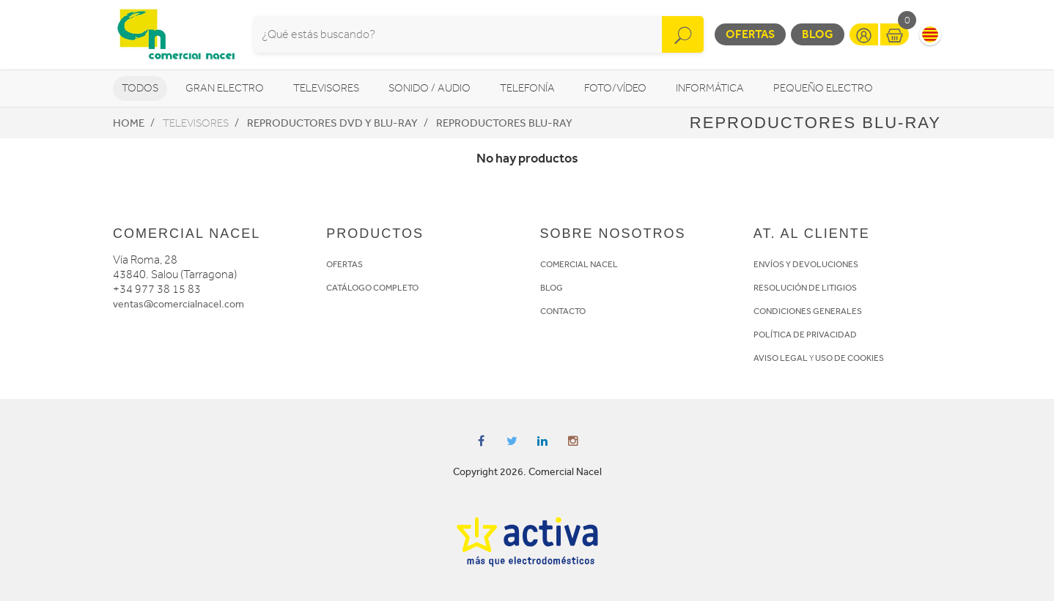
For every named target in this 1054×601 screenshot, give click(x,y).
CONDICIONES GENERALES (807, 311)
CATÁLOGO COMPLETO (372, 288)
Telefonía (527, 88)
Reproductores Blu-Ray (504, 123)
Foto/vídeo (615, 88)
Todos (140, 88)
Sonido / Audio (429, 88)
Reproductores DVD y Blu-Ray (332, 123)
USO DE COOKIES (849, 358)
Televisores (326, 88)
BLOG (551, 288)
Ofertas (750, 34)
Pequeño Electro (823, 88)
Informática (710, 88)
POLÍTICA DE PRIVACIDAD (805, 334)
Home (128, 123)
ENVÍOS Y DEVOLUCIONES (805, 264)
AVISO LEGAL (780, 358)
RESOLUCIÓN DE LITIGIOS (805, 288)
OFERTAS (344, 264)
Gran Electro (224, 88)
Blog (817, 34)
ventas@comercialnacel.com (178, 304)
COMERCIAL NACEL (579, 264)
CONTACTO (563, 311)
